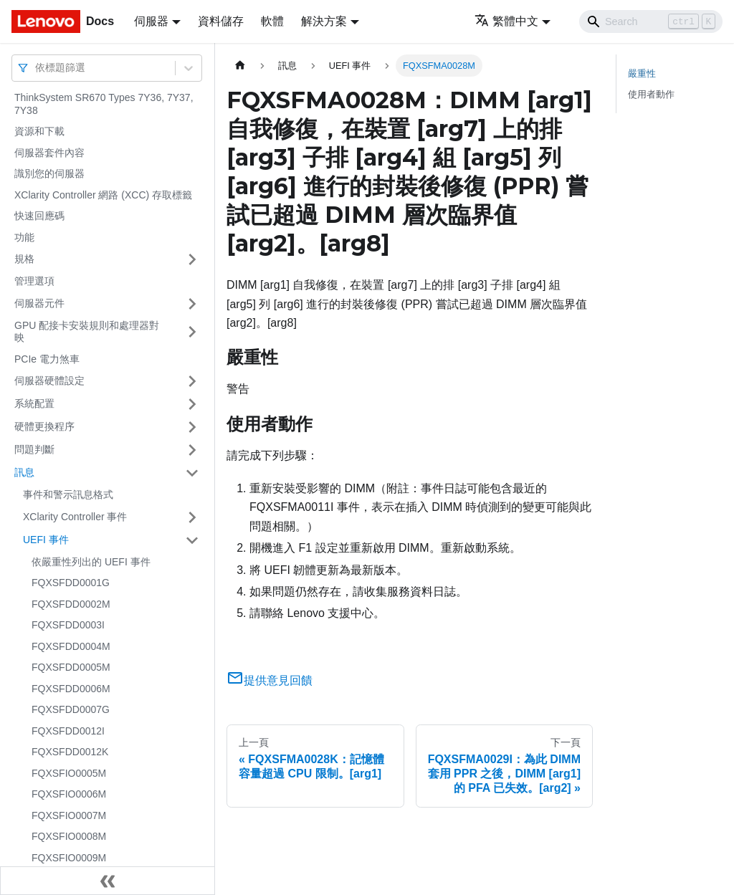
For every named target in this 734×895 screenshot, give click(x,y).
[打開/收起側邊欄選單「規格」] (192, 259)
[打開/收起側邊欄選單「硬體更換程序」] (192, 427)
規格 (24, 258)
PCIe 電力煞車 (47, 359)
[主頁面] (240, 65)
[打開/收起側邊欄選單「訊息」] (192, 472)
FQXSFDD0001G (71, 582)
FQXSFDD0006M (71, 688)
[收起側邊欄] (107, 880)
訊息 (24, 472)
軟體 (272, 21)
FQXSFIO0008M (69, 836)
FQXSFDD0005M (71, 667)
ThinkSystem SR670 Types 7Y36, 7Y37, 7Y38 (104, 104)
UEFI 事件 (46, 539)
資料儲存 (221, 21)
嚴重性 (642, 73)
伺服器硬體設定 (49, 380)
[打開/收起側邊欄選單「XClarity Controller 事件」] (192, 517)
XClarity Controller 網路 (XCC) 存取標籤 (103, 195)
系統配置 (34, 403)
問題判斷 (34, 449)
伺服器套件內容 (49, 152)
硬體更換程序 (44, 426)
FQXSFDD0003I (68, 625)
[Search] (651, 21)
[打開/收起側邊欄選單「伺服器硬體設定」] (192, 381)
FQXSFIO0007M (69, 815)
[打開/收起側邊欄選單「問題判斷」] (192, 450)
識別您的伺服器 (49, 173)
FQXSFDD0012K (70, 751)
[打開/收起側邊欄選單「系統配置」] (192, 404)
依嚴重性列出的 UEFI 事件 (91, 562)
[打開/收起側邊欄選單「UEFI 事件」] (192, 540)
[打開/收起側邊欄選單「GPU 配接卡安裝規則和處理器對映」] (192, 332)
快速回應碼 (39, 215)
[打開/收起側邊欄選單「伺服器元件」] (192, 303)
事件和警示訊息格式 (68, 494)
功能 (24, 237)
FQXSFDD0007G (71, 709)
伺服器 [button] (151, 21)
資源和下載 (39, 131)
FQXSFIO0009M (69, 857)
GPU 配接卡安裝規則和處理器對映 (86, 332)
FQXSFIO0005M (69, 773)
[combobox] (36, 67)
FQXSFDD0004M (71, 646)
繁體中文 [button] (506, 21)
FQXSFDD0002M (71, 604)
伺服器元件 (39, 303)
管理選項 (34, 281)
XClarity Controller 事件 (75, 516)
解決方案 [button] (324, 21)
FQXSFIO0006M (69, 794)
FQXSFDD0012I (68, 731)
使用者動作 (651, 94)
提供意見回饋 (270, 680)
